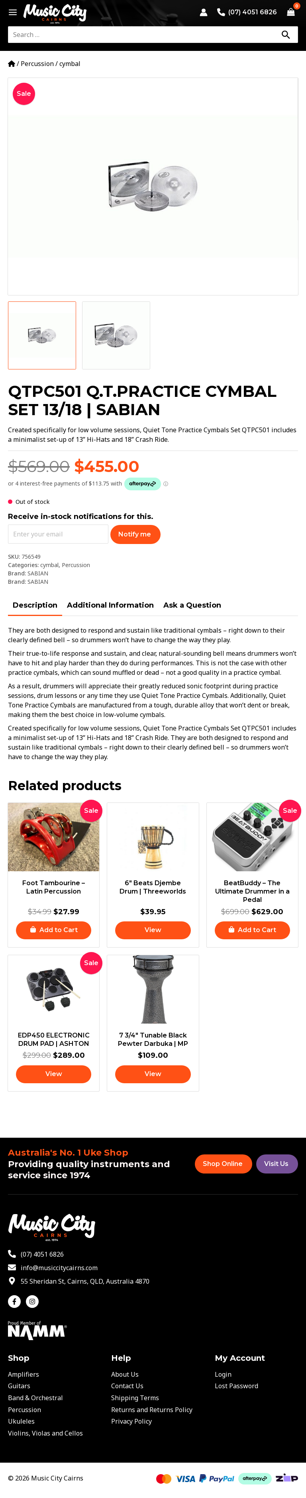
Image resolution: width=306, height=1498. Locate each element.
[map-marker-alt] (78, 1281)
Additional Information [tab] (110, 605)
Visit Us (276, 1164)
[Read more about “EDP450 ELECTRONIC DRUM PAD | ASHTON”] (53, 1074)
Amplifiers (23, 1374)
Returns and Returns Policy (151, 1409)
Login (223, 1374)
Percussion (37, 63)
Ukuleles (21, 1421)
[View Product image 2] (116, 335)
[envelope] (53, 1267)
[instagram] (33, 1301)
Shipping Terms (135, 1397)
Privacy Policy (131, 1421)
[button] (53, 930)
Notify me (134, 534)
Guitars (19, 1385)
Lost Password (236, 1385)
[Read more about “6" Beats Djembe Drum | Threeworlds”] (152, 930)
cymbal (69, 63)
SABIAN (37, 573)
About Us (125, 1374)
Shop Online (223, 1164)
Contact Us (127, 1385)
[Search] (286, 35)
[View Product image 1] (42, 335)
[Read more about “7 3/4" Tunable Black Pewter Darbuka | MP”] (152, 1074)
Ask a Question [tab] (192, 605)
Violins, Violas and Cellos (45, 1433)
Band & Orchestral (35, 1397)
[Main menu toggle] (11, 12)
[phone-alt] (36, 1254)
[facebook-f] (16, 1301)
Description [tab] (35, 605)
